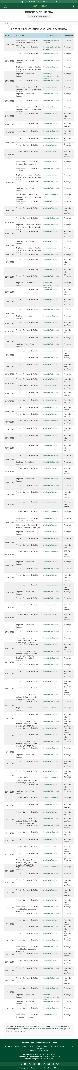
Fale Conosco (42, 1)
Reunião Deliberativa (51, 54)
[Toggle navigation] (74, 6)
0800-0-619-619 (40, 1054)
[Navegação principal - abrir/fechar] (5, 6)
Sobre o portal (23, 1068)
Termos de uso (36, 1068)
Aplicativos (47, 1068)
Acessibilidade (30, 1)
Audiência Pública (50, 87)
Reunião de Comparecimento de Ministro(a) (51, 76)
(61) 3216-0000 (45, 1057)
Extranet (56, 1068)
